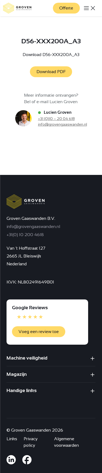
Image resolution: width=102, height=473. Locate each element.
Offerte (66, 8)
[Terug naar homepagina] (17, 8)
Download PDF (51, 71)
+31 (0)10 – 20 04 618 (56, 118)
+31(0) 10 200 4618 (25, 234)
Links (12, 438)
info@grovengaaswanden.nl (62, 124)
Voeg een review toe (38, 331)
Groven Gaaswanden (31, 430)
